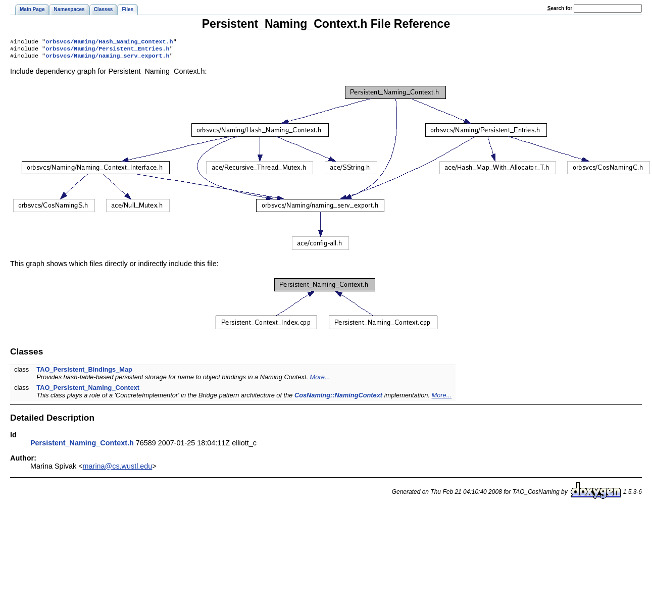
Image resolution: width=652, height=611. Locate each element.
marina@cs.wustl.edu (118, 469)
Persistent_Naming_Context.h (82, 446)
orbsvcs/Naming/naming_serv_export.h (107, 59)
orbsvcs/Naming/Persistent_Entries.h (107, 50)
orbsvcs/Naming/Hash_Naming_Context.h (109, 42)
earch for (560, 8)
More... (320, 380)
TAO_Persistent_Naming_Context (87, 390)
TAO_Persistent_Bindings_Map (84, 372)
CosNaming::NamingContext (338, 398)
